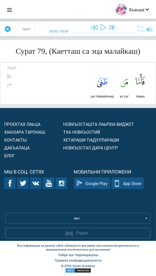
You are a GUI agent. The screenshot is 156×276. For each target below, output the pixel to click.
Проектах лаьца (22, 124)
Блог (9, 155)
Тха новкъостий (81, 132)
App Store (127, 183)
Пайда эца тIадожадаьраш (78, 255)
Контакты (15, 140)
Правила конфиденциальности (78, 260)
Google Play (91, 183)
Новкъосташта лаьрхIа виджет (98, 124)
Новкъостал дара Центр (90, 147)
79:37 (11, 68)
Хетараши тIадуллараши (91, 140)
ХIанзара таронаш (24, 132)
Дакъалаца (17, 147)
